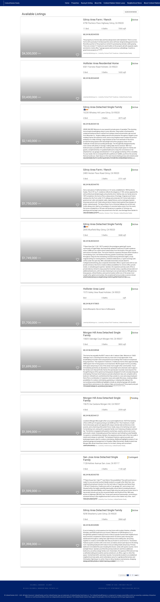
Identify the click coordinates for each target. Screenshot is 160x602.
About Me (98, 3)
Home (67, 3)
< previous (122, 575)
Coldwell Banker (37, 584)
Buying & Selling (87, 3)
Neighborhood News (134, 3)
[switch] (77, 54)
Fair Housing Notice (130, 588)
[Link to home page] (3, 3)
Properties (75, 3)
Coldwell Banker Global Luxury (114, 3)
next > (137, 575)
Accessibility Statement (109, 588)
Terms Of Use (111, 584)
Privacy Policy (125, 584)
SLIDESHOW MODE (131, 12)
